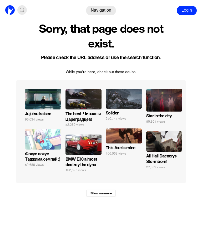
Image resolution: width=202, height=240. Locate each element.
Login (186, 10)
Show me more (101, 193)
